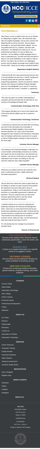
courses (20, 281)
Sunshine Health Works (10, 365)
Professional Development (11, 303)
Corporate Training (8, 348)
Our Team (5, 317)
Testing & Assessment (9, 361)
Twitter (4, 386)
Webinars (5, 310)
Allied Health (6, 287)
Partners (5, 321)
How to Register (7, 372)
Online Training (7, 297)
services (20, 342)
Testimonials (6, 324)
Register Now (6, 375)
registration (20, 369)
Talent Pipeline (7, 358)
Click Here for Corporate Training (26, 16)
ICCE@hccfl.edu (20, 418)
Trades (4, 307)
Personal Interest (8, 300)
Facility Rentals (7, 351)
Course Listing (7, 284)
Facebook (5, 383)
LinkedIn (5, 389)
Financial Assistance (9, 355)
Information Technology (10, 290)
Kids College (6, 294)
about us (20, 314)
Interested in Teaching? (10, 337)
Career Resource (8, 345)
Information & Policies (9, 334)
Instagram (5, 393)
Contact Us (5, 331)
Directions (5, 327)
